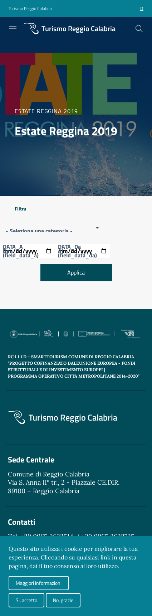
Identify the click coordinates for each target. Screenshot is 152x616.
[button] (30, 9)
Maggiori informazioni (39, 583)
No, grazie (63, 600)
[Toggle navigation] (13, 28)
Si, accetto (26, 600)
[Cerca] (139, 28)
